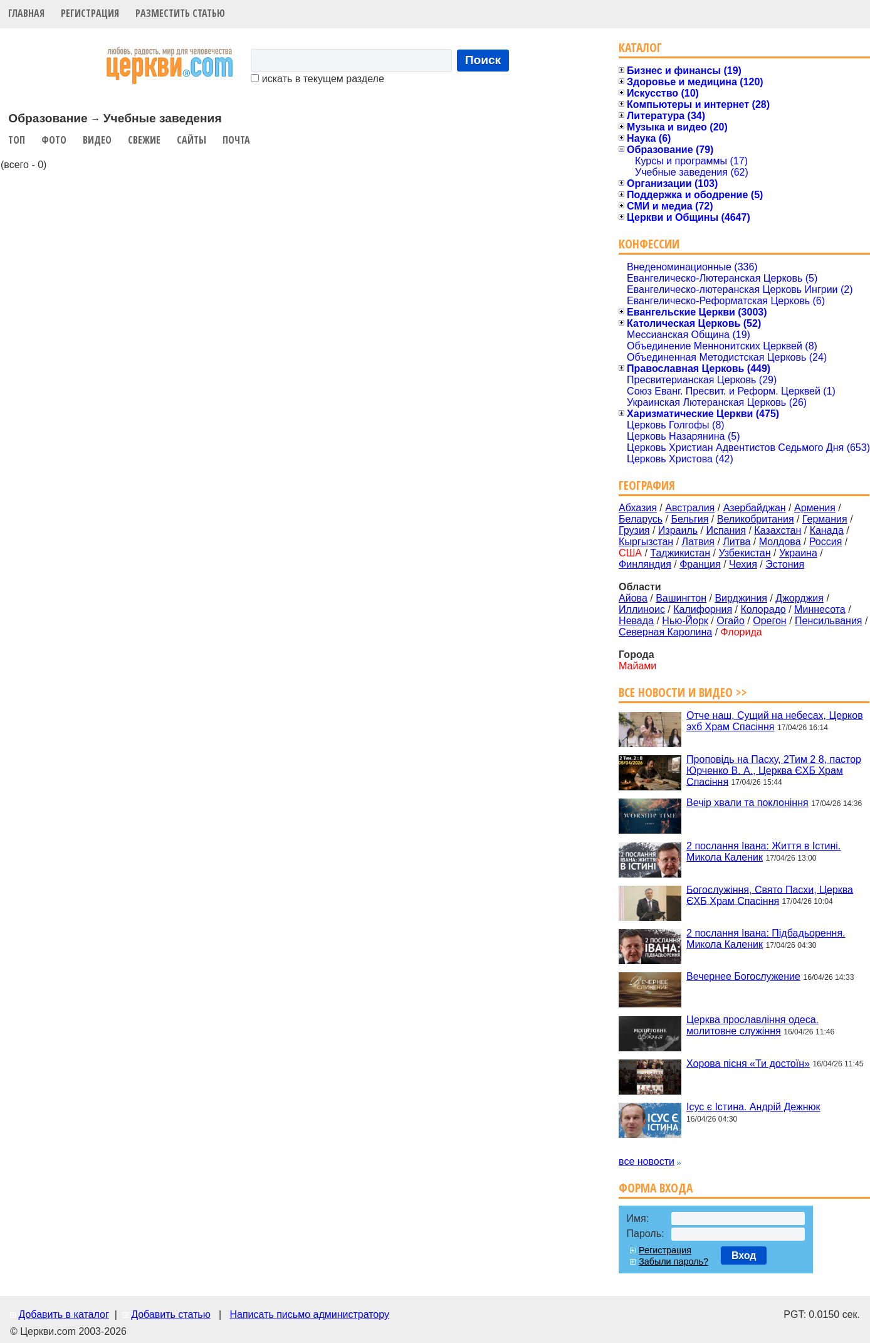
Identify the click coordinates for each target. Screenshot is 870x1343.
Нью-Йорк (685, 620)
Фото (53, 140)
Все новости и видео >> (683, 692)
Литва (736, 541)
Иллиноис (642, 609)
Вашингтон (681, 598)
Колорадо (762, 609)
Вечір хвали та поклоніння (747, 802)
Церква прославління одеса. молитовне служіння (752, 1025)
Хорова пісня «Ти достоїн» (748, 1063)
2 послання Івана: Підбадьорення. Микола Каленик (765, 939)
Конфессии (649, 243)
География (647, 485)
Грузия (634, 530)
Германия (824, 519)
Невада (636, 620)
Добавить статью (171, 1314)
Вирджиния (741, 598)
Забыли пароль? (673, 1261)
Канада (827, 530)
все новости (646, 1161)
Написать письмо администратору (309, 1314)
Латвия (698, 541)
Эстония (784, 564)
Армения (815, 507)
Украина (798, 553)
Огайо (730, 620)
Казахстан (777, 530)
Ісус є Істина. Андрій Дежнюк (753, 1106)
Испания (726, 530)
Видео (97, 140)
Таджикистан (680, 553)
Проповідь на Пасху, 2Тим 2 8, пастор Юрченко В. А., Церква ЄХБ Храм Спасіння (773, 770)
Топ (16, 140)
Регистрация (90, 13)
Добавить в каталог (63, 1314)
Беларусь (641, 519)
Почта (236, 140)
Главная (26, 13)
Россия (825, 541)
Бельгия (689, 519)
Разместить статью (180, 13)
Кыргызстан (646, 541)
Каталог (640, 47)
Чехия (743, 564)
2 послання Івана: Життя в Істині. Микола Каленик (763, 852)
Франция (700, 564)
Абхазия (638, 507)
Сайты (191, 140)
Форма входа (656, 1187)
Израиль (678, 530)
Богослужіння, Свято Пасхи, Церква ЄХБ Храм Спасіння (769, 895)
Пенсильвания (828, 620)
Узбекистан (744, 553)
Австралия (690, 507)
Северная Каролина (665, 632)
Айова (633, 598)
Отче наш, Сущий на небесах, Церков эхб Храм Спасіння (774, 721)
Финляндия (645, 564)
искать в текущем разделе (317, 78)
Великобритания (755, 519)
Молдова (780, 541)
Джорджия (799, 598)
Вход (744, 1255)
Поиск (483, 59)
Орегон (769, 620)
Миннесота (820, 609)
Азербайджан (754, 507)
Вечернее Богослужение (743, 976)
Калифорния (702, 609)
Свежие (144, 140)
